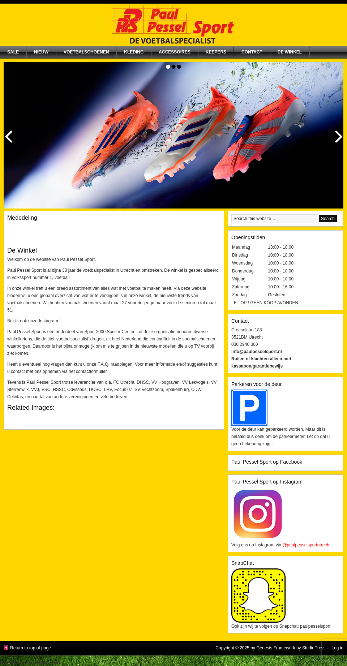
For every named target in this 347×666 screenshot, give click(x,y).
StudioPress (314, 647)
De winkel (290, 52)
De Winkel (22, 250)
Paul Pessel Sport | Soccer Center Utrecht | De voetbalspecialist (173, 25)
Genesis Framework (275, 647)
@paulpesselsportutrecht (306, 544)
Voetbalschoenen (86, 52)
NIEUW (41, 52)
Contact (251, 52)
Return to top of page (30, 647)
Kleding (133, 52)
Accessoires (174, 52)
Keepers (216, 52)
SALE (13, 52)
